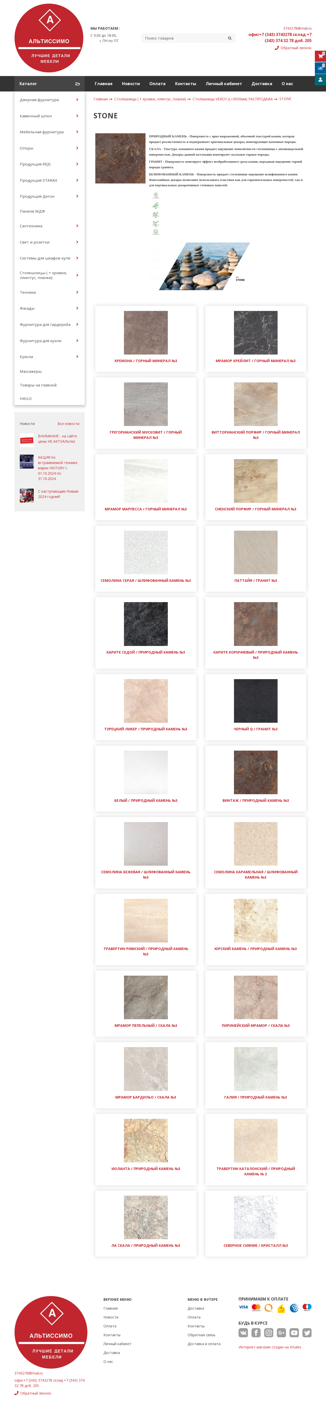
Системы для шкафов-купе (45, 258)
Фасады (27, 308)
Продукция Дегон (37, 196)
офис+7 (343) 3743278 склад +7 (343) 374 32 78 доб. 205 (280, 37)
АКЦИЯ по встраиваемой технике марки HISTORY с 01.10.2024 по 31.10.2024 (58, 468)
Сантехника (31, 226)
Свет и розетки (34, 242)
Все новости (68, 423)
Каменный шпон (36, 116)
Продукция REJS (35, 164)
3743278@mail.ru (297, 28)
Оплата (157, 83)
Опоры (26, 148)
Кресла (26, 356)
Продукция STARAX (38, 180)
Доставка (261, 83)
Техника (28, 292)
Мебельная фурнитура (42, 131)
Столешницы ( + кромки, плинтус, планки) (43, 275)
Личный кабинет (224, 83)
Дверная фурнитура (39, 99)
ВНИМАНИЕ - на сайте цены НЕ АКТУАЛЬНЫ (57, 439)
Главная (104, 83)
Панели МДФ (32, 211)
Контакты (185, 83)
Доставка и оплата (204, 1343)
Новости (131, 83)
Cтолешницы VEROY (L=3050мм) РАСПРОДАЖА (233, 99)
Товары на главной (38, 385)
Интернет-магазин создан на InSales (270, 1347)
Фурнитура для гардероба (45, 324)
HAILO (26, 398)
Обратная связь (201, 1334)
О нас (287, 83)
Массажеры (31, 371)
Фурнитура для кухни (40, 340)
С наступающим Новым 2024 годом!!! (58, 494)
